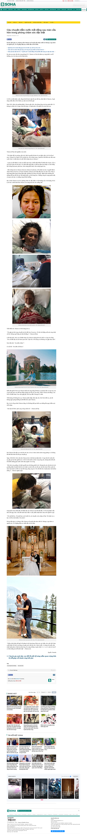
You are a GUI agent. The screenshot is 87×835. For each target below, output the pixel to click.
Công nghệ (78, 9)
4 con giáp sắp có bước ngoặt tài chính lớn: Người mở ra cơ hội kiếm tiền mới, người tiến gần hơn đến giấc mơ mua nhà (31, 709)
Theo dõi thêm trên (66, 776)
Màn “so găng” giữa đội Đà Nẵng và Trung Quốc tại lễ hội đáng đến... (27, 793)
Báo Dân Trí (17, 678)
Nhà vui (15, 22)
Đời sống (84, 9)
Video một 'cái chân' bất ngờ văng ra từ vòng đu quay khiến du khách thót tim (26, 49)
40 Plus (36, 9)
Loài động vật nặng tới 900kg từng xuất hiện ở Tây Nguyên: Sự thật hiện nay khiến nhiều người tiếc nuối (48, 709)
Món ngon (46, 22)
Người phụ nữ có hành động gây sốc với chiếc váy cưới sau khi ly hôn (25, 47)
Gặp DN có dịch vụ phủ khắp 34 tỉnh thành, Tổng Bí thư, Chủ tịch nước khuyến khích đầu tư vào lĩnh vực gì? (12, 749)
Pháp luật (64, 9)
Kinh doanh (24, 9)
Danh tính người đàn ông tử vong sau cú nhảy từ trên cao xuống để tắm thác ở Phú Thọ (38, 749)
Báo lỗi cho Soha (52, 39)
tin (10, 678)
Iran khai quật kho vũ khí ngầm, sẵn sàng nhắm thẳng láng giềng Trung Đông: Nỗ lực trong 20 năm (25, 749)
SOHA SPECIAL (30, 0)
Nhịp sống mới (53, 9)
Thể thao (46, 9)
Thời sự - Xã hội (18, 814)
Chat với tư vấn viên (57, 831)
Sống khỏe (69, 9)
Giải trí (58, 9)
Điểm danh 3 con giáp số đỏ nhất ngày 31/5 (48, 725)
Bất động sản (31, 9)
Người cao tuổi (28, 22)
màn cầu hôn (20, 665)
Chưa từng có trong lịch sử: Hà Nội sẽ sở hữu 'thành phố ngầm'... (41, 793)
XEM (54, 692)
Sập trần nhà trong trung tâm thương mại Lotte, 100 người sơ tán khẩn (14, 708)
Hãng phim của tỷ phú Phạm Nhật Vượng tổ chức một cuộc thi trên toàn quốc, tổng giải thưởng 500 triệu (25, 766)
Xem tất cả (75, 776)
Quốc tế (41, 9)
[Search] (65, 810)
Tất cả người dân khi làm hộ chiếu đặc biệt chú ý (49, 748)
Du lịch (9, 22)
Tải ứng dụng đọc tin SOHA (24, 810)
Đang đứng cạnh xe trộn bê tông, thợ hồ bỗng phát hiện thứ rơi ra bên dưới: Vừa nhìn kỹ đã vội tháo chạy (31, 727)
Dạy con (20, 22)
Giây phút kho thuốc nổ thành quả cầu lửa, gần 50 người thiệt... (14, 793)
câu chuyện (45, 647)
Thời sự (18, 9)
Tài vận (51, 22)
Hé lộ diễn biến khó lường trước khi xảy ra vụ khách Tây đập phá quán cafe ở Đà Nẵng (37, 765)
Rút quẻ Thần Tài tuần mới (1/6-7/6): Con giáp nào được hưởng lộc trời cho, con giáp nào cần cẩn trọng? (14, 727)
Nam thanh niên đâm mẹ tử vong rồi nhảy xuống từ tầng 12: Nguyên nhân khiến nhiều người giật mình (50, 766)
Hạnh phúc (10, 9)
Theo (31, 670)
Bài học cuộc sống (37, 22)
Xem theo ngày (32, 692)
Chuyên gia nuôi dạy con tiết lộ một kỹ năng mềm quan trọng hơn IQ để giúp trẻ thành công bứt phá (32, 657)
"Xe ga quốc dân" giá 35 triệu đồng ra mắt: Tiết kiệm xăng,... (54, 793)
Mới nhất (5, 9)
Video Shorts (12, 776)
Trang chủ (11, 814)
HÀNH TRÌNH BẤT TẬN (20, 0)
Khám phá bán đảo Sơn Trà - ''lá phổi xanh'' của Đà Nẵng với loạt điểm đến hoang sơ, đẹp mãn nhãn (32, 51)
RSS (77, 814)
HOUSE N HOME (11, 0)
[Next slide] (77, 789)
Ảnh (73, 814)
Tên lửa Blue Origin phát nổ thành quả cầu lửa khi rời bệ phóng (67, 793)
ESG (15, 9)
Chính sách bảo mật (55, 828)
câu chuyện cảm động (11, 665)
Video (70, 814)
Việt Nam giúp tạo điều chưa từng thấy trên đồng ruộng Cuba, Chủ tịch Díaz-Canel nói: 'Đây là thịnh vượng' (12, 766)
